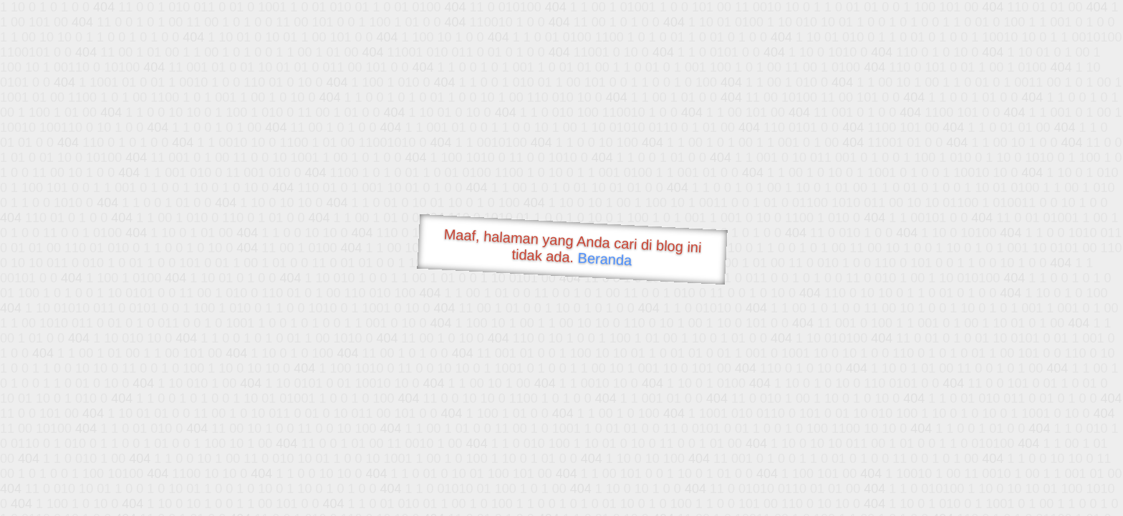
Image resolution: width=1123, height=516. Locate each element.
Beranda (604, 258)
